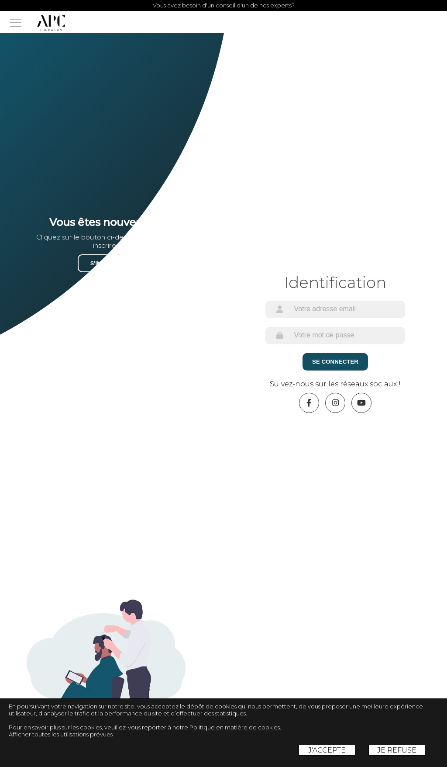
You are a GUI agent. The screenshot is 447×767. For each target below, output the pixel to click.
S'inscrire (106, 263)
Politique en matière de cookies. (235, 727)
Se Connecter (335, 361)
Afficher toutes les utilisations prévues (61, 734)
